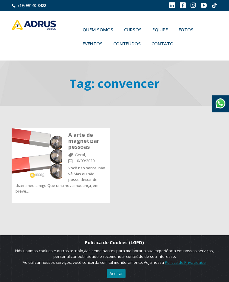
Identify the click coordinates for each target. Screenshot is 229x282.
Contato (162, 44)
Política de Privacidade (185, 262)
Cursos (133, 29)
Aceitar (116, 273)
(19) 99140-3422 (32, 5)
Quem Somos (98, 29)
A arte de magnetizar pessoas (83, 140)
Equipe (160, 29)
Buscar (187, 43)
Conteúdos (127, 44)
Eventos (93, 44)
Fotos (186, 29)
